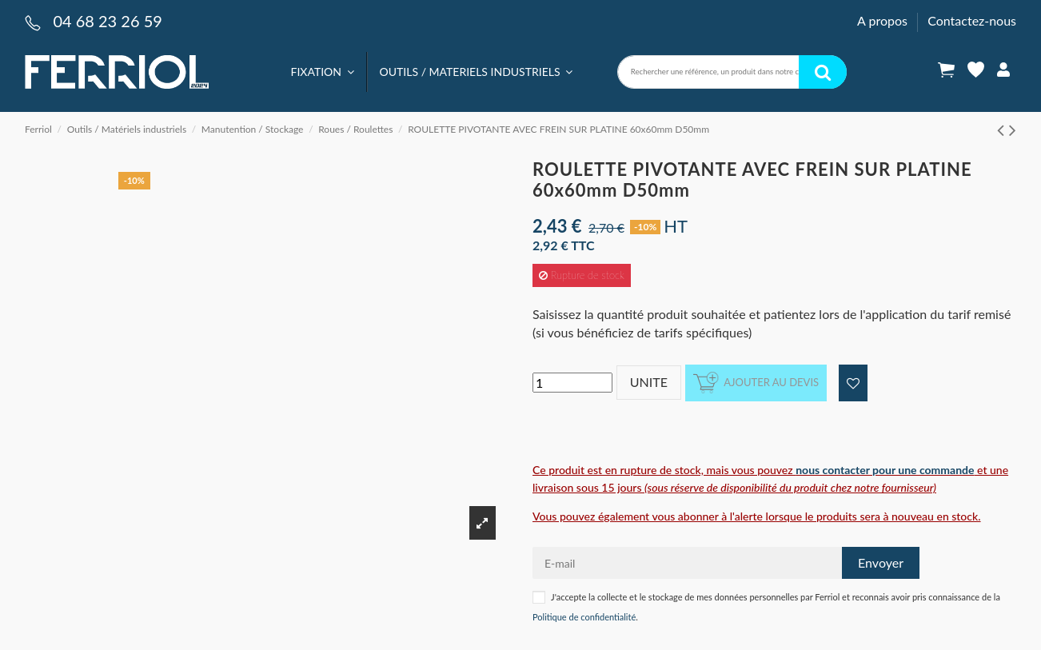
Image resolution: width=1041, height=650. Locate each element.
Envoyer (880, 562)
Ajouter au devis (756, 382)
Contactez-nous (971, 20)
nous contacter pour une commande (885, 470)
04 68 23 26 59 (107, 20)
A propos (884, 20)
